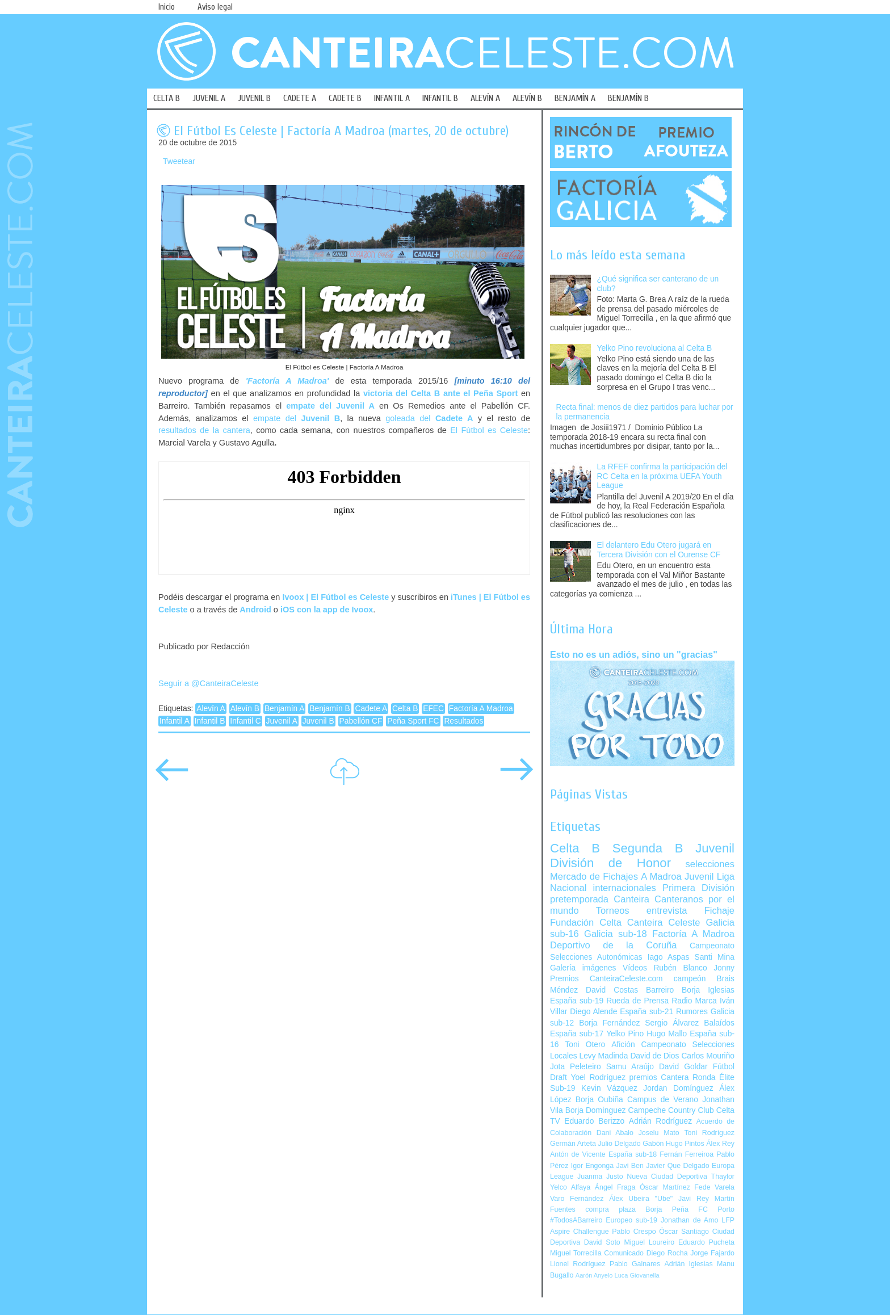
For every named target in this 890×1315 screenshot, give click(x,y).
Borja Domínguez (595, 1110)
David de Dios (654, 1056)
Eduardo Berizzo (594, 1121)
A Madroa (661, 876)
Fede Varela (714, 1187)
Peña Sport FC (413, 721)
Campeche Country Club (670, 1110)
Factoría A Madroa (481, 708)
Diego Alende (593, 1011)
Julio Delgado (619, 1144)
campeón (690, 978)
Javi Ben (629, 1166)
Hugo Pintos (685, 1144)
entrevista (666, 910)
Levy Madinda (603, 1056)
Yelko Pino (625, 1034)
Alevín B (244, 708)
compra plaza (610, 1209)
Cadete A (371, 708)
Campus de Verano (662, 1099)
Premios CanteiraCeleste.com (606, 978)
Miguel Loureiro (649, 1242)
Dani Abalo (615, 1133)
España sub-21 (646, 1011)
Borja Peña (666, 1209)
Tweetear (179, 161)
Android (255, 609)
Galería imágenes (583, 968)
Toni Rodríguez (709, 1133)
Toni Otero (585, 1044)
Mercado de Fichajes (594, 876)
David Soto (602, 1242)
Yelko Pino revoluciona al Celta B (654, 348)
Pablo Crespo (634, 1232)
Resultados (463, 721)
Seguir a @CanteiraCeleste (208, 683)
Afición (623, 1044)
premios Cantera (659, 1077)
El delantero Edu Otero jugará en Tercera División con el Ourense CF (659, 550)
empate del (296, 418)
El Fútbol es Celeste (489, 430)
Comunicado (624, 1253)
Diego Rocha (667, 1253)
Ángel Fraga (615, 1187)
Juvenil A (281, 721)
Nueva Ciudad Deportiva (667, 1176)
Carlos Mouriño (707, 1056)
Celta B (405, 708)
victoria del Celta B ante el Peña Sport (440, 393)
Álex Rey (720, 1144)
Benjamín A (285, 708)
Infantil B (210, 721)
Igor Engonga (592, 1166)
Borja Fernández (609, 1023)
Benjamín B (329, 708)
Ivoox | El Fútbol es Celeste (335, 597)
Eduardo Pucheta (706, 1242)
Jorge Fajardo (712, 1253)
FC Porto (716, 1209)
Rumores (692, 1011)
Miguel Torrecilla (576, 1253)
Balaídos (719, 1023)
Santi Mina (714, 957)
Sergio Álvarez (672, 1023)
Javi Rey (693, 1199)
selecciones (710, 864)
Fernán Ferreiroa (686, 1154)
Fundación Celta (586, 922)
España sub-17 (576, 1034)
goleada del (429, 418)
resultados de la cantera (204, 430)
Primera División (698, 888)
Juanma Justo (600, 1176)
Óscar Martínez (665, 1187)
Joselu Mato (659, 1133)
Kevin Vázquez (609, 1088)
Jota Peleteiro (575, 1066)
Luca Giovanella (637, 1275)
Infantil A (174, 721)
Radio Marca (694, 1001)
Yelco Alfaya (570, 1187)
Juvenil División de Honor (642, 855)
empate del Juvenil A (330, 405)
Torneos (612, 910)
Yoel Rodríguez (597, 1077)
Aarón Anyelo (594, 1275)
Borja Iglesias (708, 990)
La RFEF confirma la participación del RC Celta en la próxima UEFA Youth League (662, 476)
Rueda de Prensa (637, 1001)
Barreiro (660, 990)
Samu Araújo (630, 1066)
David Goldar (683, 1066)
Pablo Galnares (635, 1264)
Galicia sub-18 (615, 934)
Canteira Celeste (663, 922)
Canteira (631, 899)
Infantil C (245, 721)
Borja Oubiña (599, 1099)
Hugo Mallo (666, 1034)
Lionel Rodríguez (578, 1264)
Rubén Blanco (680, 968)
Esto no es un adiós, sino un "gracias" (633, 654)
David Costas (612, 990)
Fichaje (719, 910)
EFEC (433, 708)
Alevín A (210, 708)
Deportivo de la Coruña (613, 945)
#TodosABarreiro (576, 1220)
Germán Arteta (573, 1144)
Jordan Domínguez (678, 1088)
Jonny (723, 968)
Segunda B (647, 848)
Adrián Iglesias (689, 1264)
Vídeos (635, 968)
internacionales (624, 888)
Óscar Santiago (684, 1232)
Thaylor (722, 1176)
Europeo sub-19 (631, 1220)
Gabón (653, 1144)
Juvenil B (318, 721)
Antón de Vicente (578, 1154)
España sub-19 (576, 1001)
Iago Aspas (669, 957)
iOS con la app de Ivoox (326, 609)
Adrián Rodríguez (660, 1121)
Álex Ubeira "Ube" (641, 1199)
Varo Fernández (576, 1199)
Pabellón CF (361, 721)
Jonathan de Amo (689, 1220)
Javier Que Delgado (677, 1166)
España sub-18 (632, 1154)
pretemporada (579, 899)
